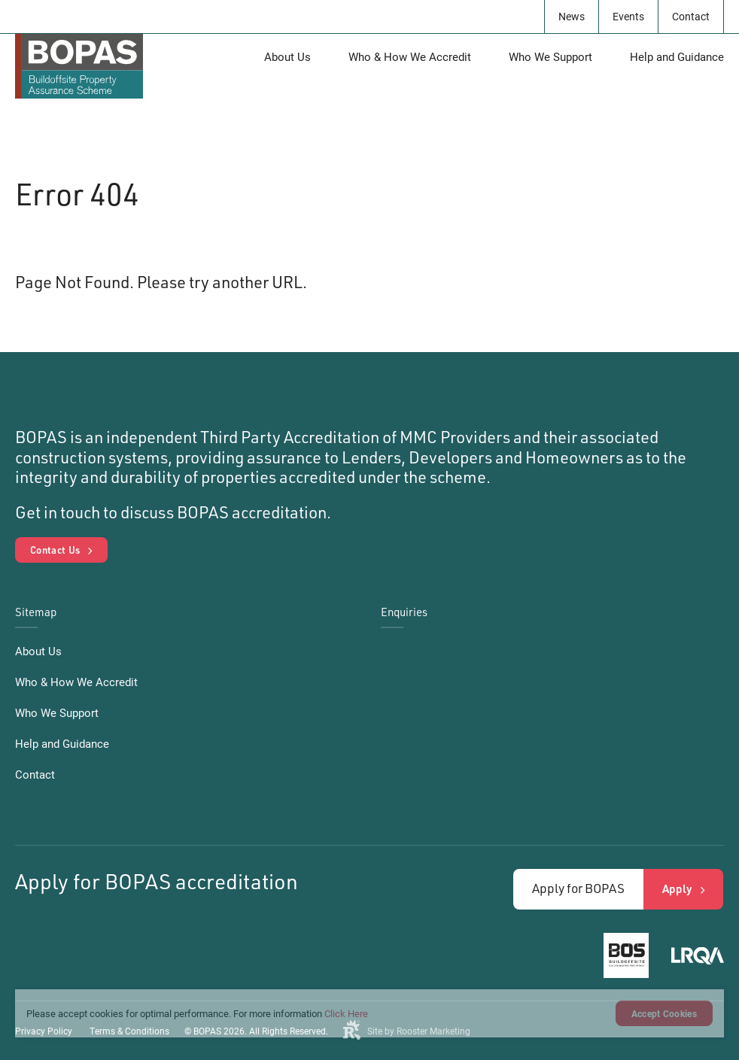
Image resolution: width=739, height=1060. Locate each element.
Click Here (346, 1013)
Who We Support (550, 56)
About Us (287, 56)
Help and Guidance (677, 56)
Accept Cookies (664, 1013)
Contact (691, 16)
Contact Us (55, 550)
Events (628, 16)
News (571, 16)
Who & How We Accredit (409, 56)
